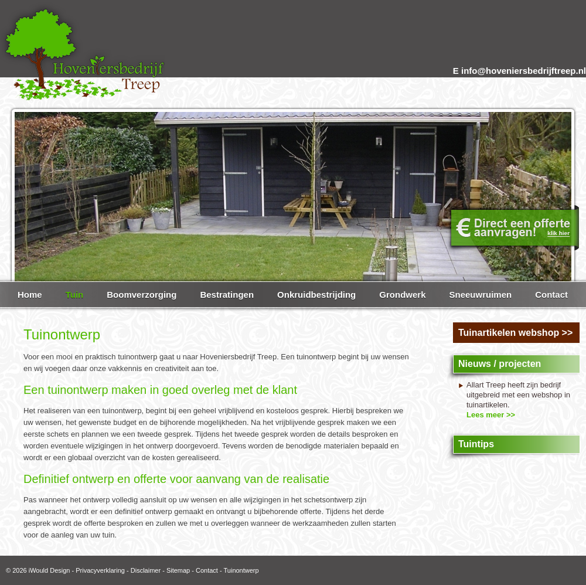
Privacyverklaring (100, 570)
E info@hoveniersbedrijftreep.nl (519, 71)
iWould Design (49, 570)
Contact (207, 570)
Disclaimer (146, 570)
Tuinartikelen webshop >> (515, 333)
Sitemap (178, 570)
